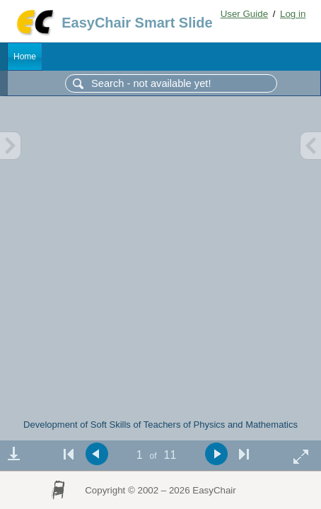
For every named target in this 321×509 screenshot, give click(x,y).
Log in (292, 13)
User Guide (244, 13)
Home (24, 57)
